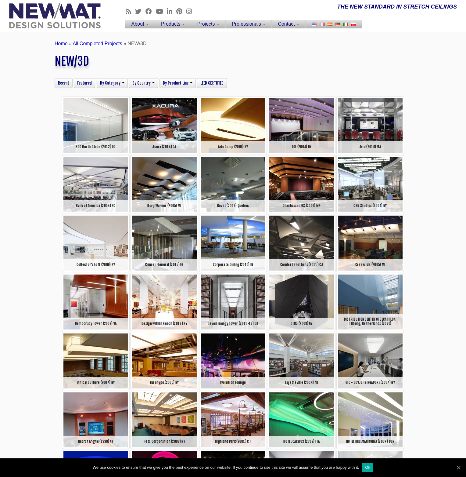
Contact (288, 24)
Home (61, 43)
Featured (84, 83)
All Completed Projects (97, 43)
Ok (367, 467)
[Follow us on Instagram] (191, 11)
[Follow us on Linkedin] (171, 11)
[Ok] (458, 467)
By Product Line (177, 83)
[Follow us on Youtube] (161, 11)
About (140, 24)
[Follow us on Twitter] (140, 11)
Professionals (249, 24)
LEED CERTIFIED (212, 83)
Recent (63, 83)
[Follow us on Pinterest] (181, 11)
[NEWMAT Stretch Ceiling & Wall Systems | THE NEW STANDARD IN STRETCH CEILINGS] (54, 15)
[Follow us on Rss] (130, 11)
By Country (143, 83)
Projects (208, 24)
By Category (112, 83)
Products (173, 24)
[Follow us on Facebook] (150, 11)
